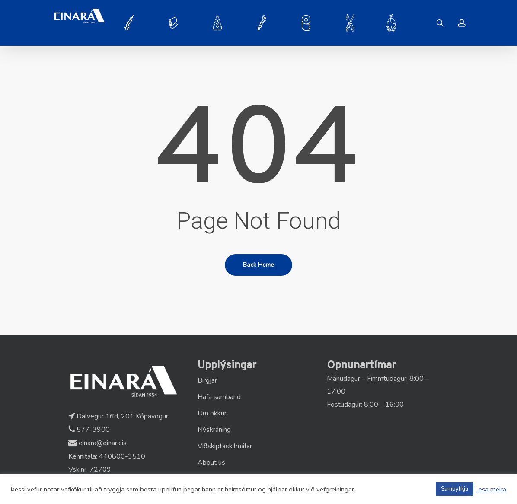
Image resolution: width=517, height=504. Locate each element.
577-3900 (89, 429)
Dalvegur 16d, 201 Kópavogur (118, 416)
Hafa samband (219, 397)
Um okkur (212, 413)
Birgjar (207, 380)
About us (211, 462)
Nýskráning (214, 429)
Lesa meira (491, 489)
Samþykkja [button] (454, 489)
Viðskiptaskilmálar (225, 446)
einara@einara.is (97, 443)
